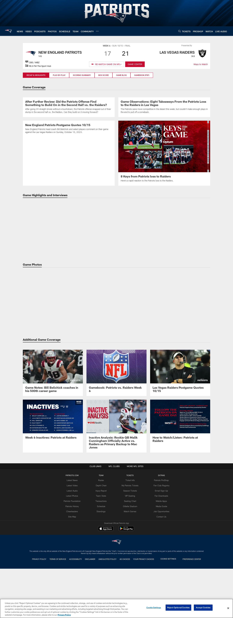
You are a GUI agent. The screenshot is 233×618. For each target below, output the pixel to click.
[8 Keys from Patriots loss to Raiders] (164, 204)
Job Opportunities (160, 564)
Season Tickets (130, 544)
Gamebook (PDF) (141, 75)
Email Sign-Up (160, 544)
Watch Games (129, 564)
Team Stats (101, 549)
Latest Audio (74, 544)
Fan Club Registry (160, 539)
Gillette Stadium (129, 559)
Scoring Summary (82, 75)
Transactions (102, 554)
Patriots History (74, 559)
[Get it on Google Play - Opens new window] (126, 584)
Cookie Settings (153, 608)
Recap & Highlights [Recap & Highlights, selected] (36, 75)
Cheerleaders (74, 564)
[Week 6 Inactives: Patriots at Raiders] (53, 475)
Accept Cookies (203, 608)
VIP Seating (130, 549)
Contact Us (159, 569)
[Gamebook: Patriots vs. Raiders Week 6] (116, 427)
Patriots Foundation (74, 554)
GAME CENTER (135, 64)
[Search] (179, 31)
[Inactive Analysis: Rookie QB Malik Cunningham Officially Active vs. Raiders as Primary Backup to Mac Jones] (116, 480)
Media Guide (160, 559)
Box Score (103, 75)
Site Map (73, 569)
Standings (102, 564)
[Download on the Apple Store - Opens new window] (105, 583)
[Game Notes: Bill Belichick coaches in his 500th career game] (53, 427)
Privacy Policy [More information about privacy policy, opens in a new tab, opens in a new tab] (64, 615)
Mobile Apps (160, 554)
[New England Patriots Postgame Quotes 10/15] (69, 206)
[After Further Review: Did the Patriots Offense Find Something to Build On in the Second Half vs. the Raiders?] (69, 132)
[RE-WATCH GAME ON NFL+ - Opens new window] (106, 64)
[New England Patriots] (116, 597)
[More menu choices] (97, 31)
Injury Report (102, 544)
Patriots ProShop (160, 534)
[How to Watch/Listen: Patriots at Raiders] (180, 477)
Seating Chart (129, 554)
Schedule (102, 559)
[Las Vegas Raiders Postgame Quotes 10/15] (180, 427)
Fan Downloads (160, 549)
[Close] (228, 608)
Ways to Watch (201, 64)
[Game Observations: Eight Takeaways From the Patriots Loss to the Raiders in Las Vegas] (164, 132)
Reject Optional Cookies (178, 608)
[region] (116, 608)
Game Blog (121, 75)
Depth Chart (102, 539)
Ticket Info (130, 534)
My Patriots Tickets (130, 539)
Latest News (74, 534)
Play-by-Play (59, 75)
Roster (102, 534)
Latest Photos (73, 549)
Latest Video (74, 539)
